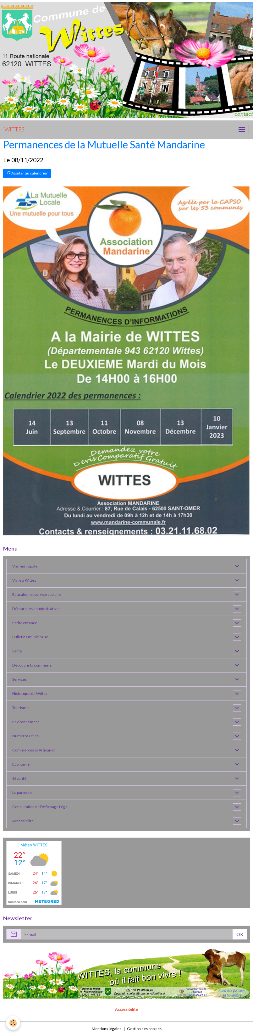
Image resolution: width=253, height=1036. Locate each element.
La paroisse (22, 792)
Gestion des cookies (144, 1028)
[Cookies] (13, 1023)
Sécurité (19, 778)
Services (19, 679)
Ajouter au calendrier (27, 173)
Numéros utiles (25, 736)
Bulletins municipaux (30, 636)
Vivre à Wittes (24, 580)
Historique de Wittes (29, 693)
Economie (21, 764)
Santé (17, 651)
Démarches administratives (36, 608)
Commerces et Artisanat (33, 750)
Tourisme (20, 707)
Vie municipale (24, 566)
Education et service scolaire (36, 594)
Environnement (25, 721)
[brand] (14, 129)
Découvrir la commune (32, 665)
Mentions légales (106, 1028)
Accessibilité (23, 820)
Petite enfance (24, 622)
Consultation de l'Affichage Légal (40, 806)
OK (239, 934)
